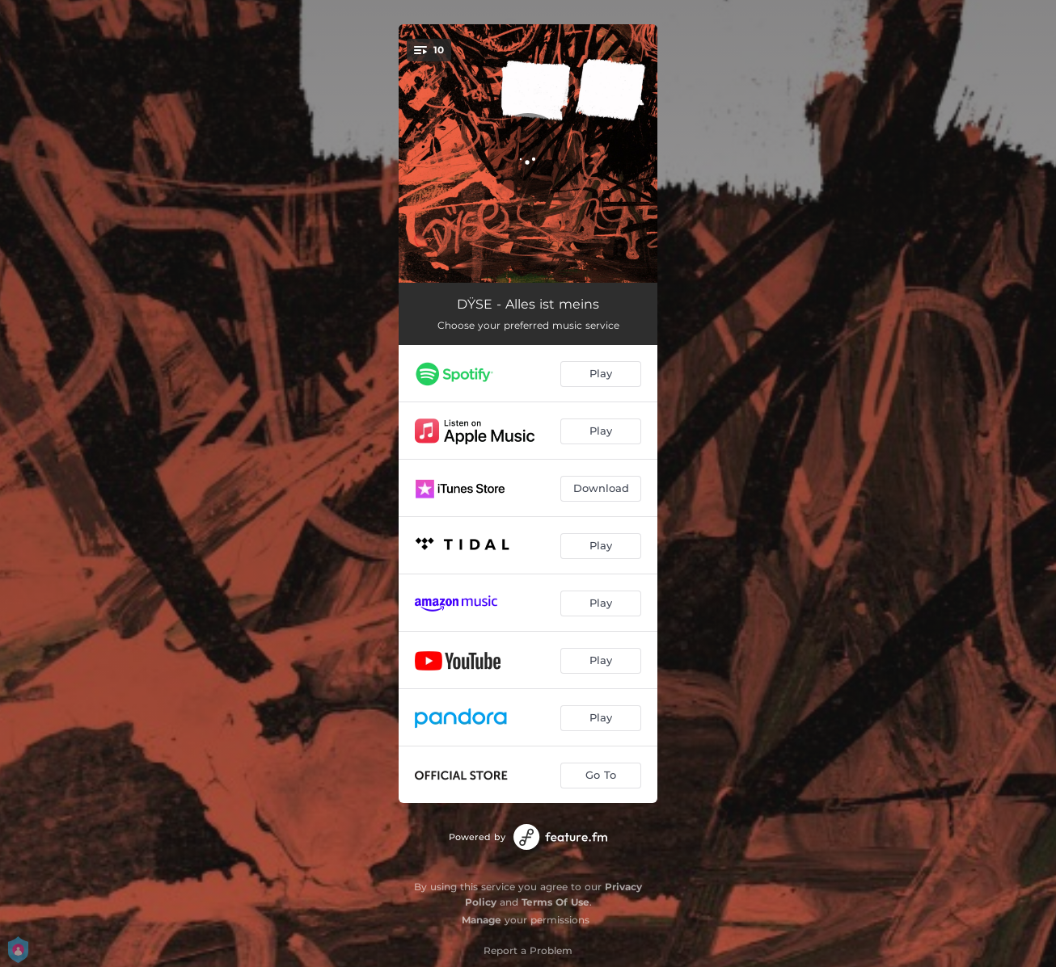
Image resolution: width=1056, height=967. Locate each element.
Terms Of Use (555, 902)
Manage (481, 920)
